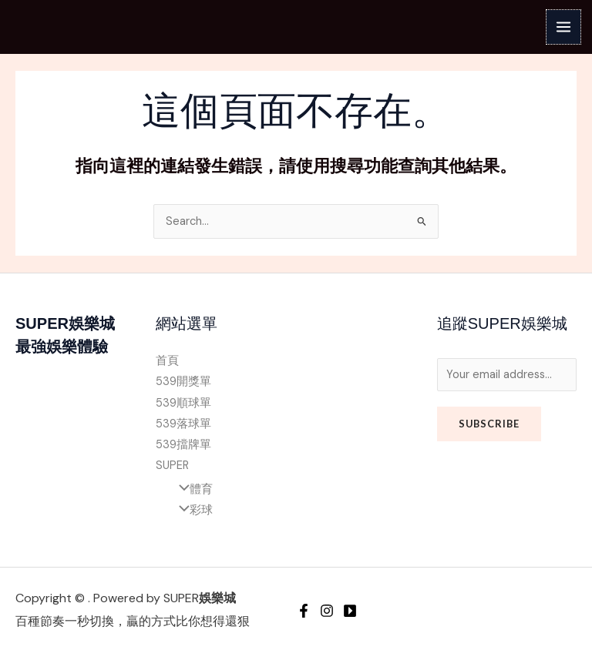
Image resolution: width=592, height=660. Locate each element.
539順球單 (183, 403)
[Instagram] (327, 611)
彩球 (192, 510)
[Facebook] (304, 611)
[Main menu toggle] (563, 27)
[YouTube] (350, 611)
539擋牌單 (183, 444)
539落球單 (183, 424)
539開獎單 (183, 381)
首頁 (167, 360)
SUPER (172, 465)
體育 (192, 489)
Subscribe (489, 423)
